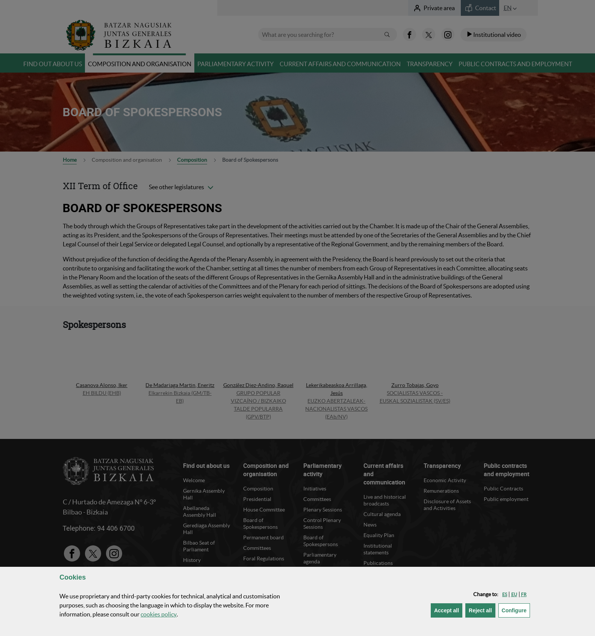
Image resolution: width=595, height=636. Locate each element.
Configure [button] (516, 609)
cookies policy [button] (159, 614)
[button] (504, 594)
